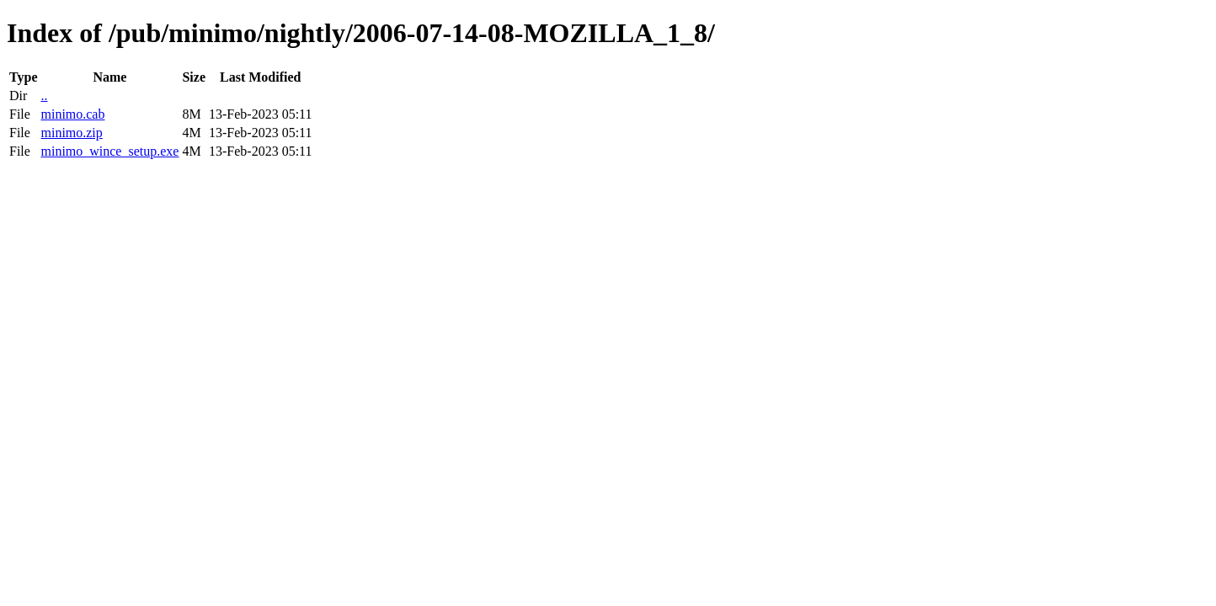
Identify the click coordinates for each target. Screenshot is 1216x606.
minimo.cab (72, 114)
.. (43, 95)
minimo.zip (71, 132)
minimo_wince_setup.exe (109, 151)
